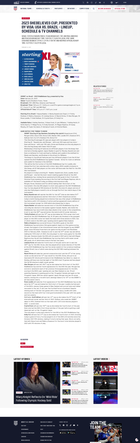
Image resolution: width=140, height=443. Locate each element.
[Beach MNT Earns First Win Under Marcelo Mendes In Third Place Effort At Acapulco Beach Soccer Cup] (66, 401)
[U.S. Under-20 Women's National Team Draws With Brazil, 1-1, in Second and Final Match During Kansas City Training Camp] (66, 392)
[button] (93, 8)
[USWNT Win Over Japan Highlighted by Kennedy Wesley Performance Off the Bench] (66, 364)
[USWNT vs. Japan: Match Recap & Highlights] (66, 373)
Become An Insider (104, 8)
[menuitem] (27, 8)
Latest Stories (22, 359)
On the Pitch (26, 18)
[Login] (124, 2)
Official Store (120, 8)
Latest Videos (101, 359)
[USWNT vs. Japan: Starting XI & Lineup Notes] (66, 383)
